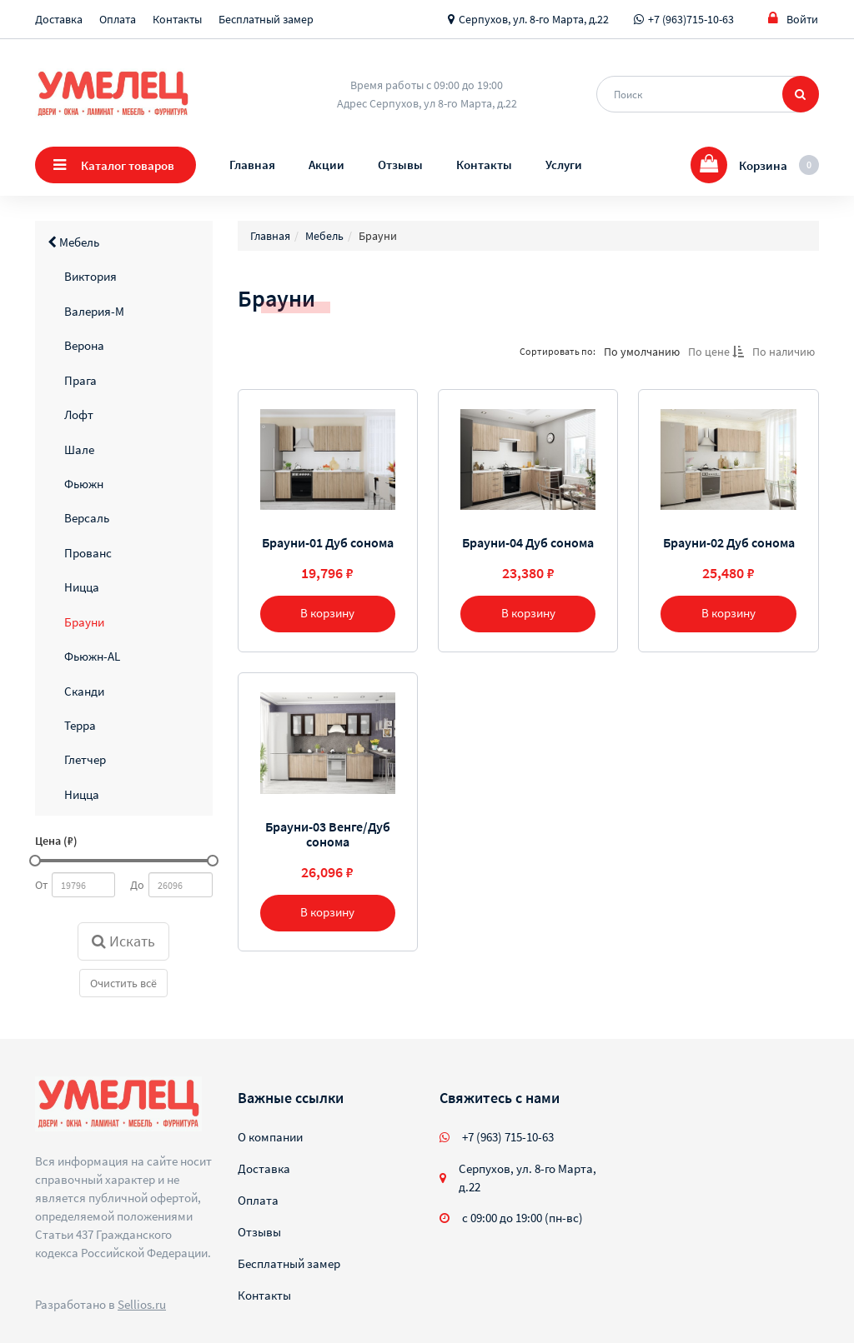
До (137, 884)
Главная (252, 164)
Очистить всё (123, 983)
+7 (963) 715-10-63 (508, 1137)
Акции (326, 164)
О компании (270, 1137)
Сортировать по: (557, 351)
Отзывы (400, 164)
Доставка (59, 19)
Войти (793, 19)
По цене (716, 351)
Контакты (177, 19)
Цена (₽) (56, 840)
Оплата (117, 19)
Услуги (563, 164)
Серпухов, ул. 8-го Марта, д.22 (534, 19)
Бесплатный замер (266, 19)
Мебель (73, 242)
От (41, 884)
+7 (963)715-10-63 (691, 19)
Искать (123, 941)
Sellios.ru (142, 1304)
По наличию (783, 351)
